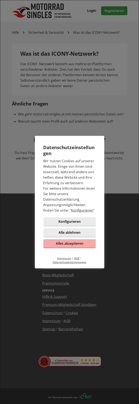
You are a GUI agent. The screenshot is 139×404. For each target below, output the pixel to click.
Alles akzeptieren (69, 243)
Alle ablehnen (69, 232)
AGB (77, 258)
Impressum (64, 258)
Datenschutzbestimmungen (70, 262)
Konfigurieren (82, 210)
